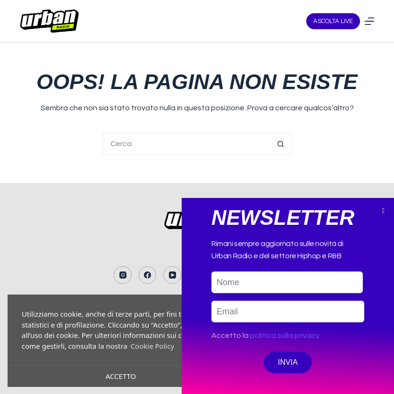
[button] (383, 226)
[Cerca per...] (186, 144)
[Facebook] (148, 275)
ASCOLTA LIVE (333, 21)
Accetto (121, 376)
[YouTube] (172, 275)
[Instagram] (123, 275)
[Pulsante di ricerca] (281, 144)
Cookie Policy (153, 346)
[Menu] (369, 21)
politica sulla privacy (284, 351)
